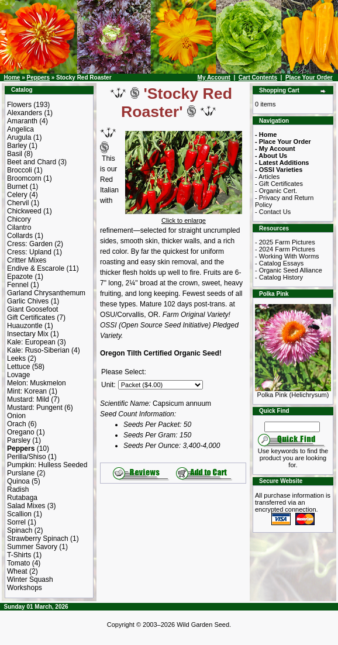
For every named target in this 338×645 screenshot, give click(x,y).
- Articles (267, 176)
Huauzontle (25, 326)
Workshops (24, 588)
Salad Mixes (26, 506)
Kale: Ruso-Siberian (38, 350)
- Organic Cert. (276, 190)
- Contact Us (273, 211)
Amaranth (22, 121)
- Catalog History (279, 277)
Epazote (20, 277)
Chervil (18, 203)
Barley (17, 146)
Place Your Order (309, 77)
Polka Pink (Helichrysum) (293, 391)
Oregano (21, 432)
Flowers (19, 105)
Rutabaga (22, 498)
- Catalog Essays (279, 263)
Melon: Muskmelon (36, 383)
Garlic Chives (28, 301)
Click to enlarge (183, 217)
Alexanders (24, 113)
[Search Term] (292, 427)
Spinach (19, 530)
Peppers (37, 77)
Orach (16, 424)
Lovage (18, 375)
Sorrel (16, 522)
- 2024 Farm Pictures (285, 249)
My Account (214, 77)
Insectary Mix (28, 334)
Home (12, 77)
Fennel (18, 285)
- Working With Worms (287, 256)
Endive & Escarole (35, 268)
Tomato (18, 563)
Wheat (17, 571)
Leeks (16, 358)
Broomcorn (24, 178)
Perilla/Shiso (26, 457)
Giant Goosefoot (32, 309)
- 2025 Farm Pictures (285, 242)
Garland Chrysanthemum (46, 293)
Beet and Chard (31, 162)
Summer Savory (32, 547)
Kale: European (31, 342)
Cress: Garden (30, 244)
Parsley (18, 440)
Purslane (21, 473)
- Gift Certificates (279, 183)
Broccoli (19, 170)
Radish (18, 489)
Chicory (19, 219)
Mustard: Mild (28, 399)
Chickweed (24, 211)
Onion (16, 416)
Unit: (108, 385)
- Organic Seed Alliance (288, 270)
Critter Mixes (26, 260)
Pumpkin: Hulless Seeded (47, 465)
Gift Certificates (31, 317)
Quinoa (18, 481)
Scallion (19, 514)
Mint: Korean (27, 391)
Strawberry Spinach (37, 538)
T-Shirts (19, 555)
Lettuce (18, 367)
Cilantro (19, 227)
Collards (20, 236)
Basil (14, 154)
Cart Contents (258, 77)
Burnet (17, 186)
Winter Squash (30, 579)
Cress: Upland (29, 252)
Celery (17, 195)
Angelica (20, 129)
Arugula (19, 137)
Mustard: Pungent (35, 407)
